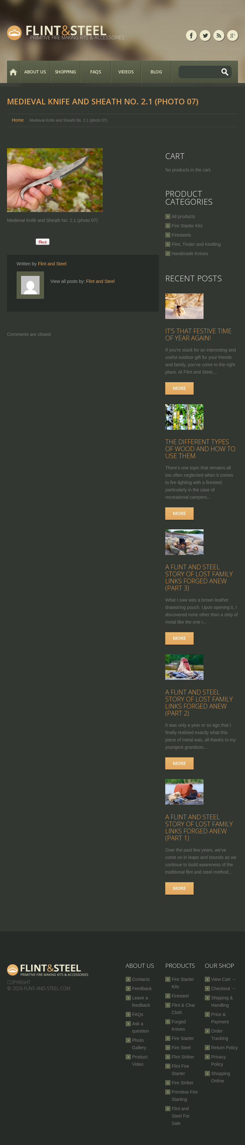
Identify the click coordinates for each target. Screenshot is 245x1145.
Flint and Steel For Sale (181, 1120)
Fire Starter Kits (187, 225)
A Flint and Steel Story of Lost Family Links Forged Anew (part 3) (199, 580)
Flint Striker (183, 1061)
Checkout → (223, 992)
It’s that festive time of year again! (198, 335)
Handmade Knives (190, 253)
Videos (125, 72)
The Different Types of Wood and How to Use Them (200, 450)
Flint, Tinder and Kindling (196, 244)
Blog (156, 72)
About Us (35, 72)
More (179, 389)
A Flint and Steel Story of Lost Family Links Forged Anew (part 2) (199, 706)
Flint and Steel (52, 263)
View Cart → (223, 983)
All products (183, 216)
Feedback (142, 992)
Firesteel (180, 1000)
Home (13, 72)
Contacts (141, 983)
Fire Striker (182, 1086)
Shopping (65, 72)
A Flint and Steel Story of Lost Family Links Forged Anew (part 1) (199, 831)
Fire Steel (181, 1051)
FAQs (95, 72)
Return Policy (224, 1051)
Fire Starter (183, 1042)
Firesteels (181, 235)
